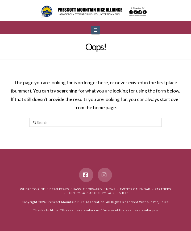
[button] (95, 30)
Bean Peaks (59, 189)
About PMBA (100, 193)
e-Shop (122, 193)
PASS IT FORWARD (87, 189)
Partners (163, 189)
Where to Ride (32, 189)
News (110, 189)
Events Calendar (135, 189)
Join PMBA (76, 193)
